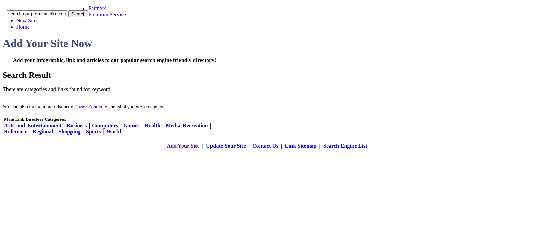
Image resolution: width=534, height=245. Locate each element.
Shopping (70, 131)
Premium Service (107, 14)
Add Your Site (183, 146)
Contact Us (265, 146)
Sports (93, 131)
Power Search (89, 106)
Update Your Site (226, 146)
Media (173, 125)
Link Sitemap (301, 146)
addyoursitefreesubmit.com (246, 153)
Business (77, 125)
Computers (105, 125)
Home (23, 27)
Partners (97, 8)
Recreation (195, 125)
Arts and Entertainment (32, 125)
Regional (43, 131)
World (113, 131)
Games (131, 125)
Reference (15, 131)
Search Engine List (345, 146)
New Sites (27, 20)
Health (152, 125)
